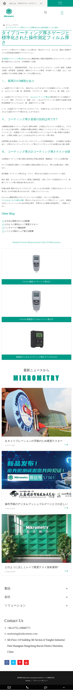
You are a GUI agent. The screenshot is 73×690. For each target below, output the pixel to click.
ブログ (15, 25)
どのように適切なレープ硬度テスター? (21, 225)
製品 (7, 588)
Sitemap (27, 681)
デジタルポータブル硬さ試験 (13, 200)
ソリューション (15, 605)
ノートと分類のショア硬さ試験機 (19, 231)
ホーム (8, 25)
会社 (7, 597)
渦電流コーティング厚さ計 (13, 59)
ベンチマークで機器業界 (15, 228)
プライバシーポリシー (40, 681)
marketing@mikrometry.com (23, 634)
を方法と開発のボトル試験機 (17, 221)
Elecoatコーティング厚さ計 (40, 97)
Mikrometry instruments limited (32, 678)
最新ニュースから (36, 375)
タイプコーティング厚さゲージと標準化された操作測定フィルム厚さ (32, 28)
